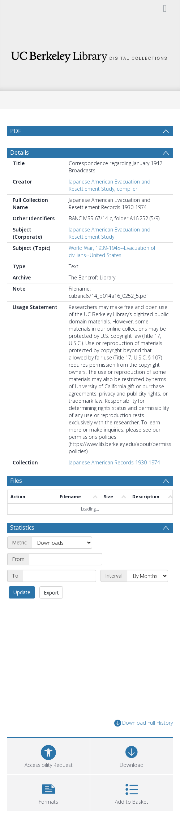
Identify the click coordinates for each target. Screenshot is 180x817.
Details (19, 170)
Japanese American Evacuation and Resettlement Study (109, 250)
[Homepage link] (90, 55)
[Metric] (61, 560)
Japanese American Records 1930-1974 (114, 479)
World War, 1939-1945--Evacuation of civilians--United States (112, 269)
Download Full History (143, 740)
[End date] (59, 593)
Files (16, 498)
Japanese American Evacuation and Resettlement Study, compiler (109, 202)
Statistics (22, 545)
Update (21, 609)
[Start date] (65, 576)
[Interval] (147, 593)
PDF (15, 131)
